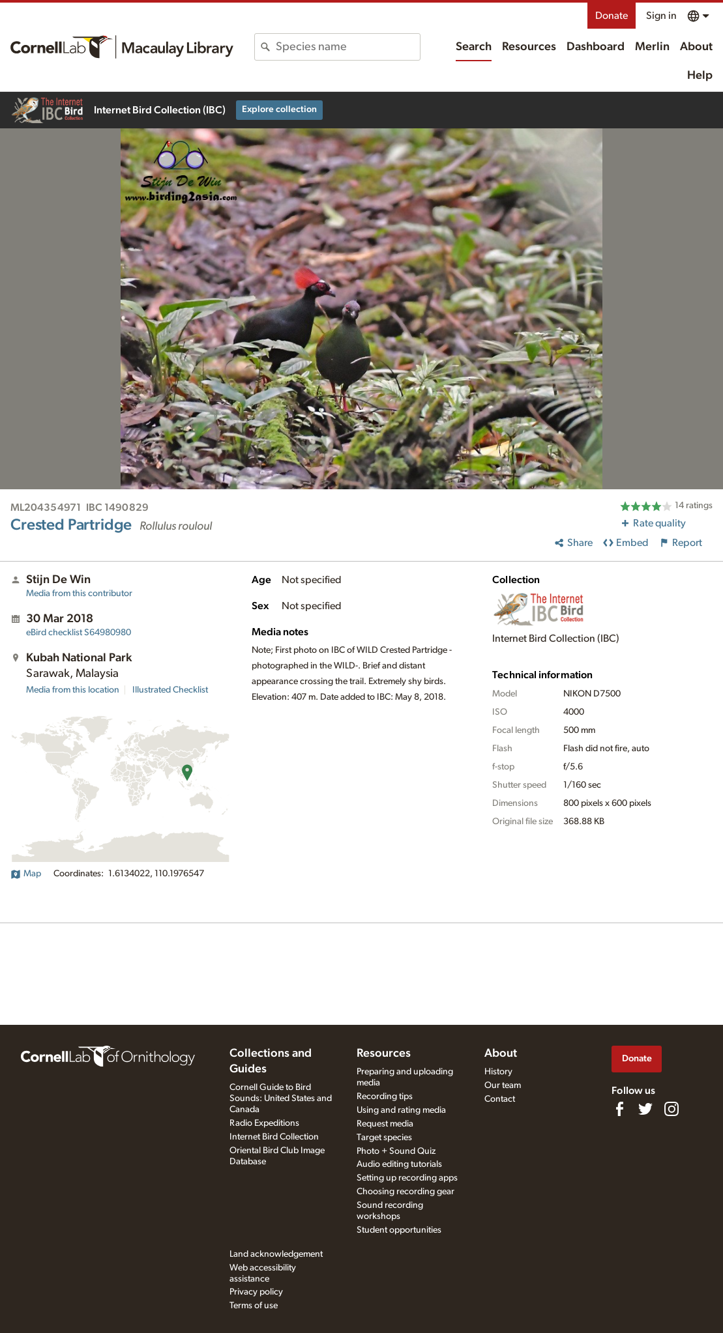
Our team (502, 1085)
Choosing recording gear (405, 1191)
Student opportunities (399, 1230)
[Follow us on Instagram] (671, 1109)
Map (25, 873)
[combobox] (348, 47)
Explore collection (279, 109)
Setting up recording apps (407, 1177)
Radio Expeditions (264, 1123)
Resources (529, 47)
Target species (384, 1137)
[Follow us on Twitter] (645, 1109)
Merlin (652, 47)
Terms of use (253, 1305)
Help (700, 75)
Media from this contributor (79, 593)
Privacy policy (256, 1292)
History (498, 1071)
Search (474, 47)
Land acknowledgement (276, 1254)
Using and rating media (401, 1110)
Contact (499, 1099)
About (696, 47)
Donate (611, 15)
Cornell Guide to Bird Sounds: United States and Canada (280, 1098)
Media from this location (72, 690)
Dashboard (596, 47)
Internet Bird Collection (274, 1136)
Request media (385, 1123)
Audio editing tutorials (399, 1164)
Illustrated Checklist (170, 690)
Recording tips (385, 1096)
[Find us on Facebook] (619, 1109)
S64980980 (78, 632)
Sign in (661, 15)
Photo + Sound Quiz (396, 1151)
